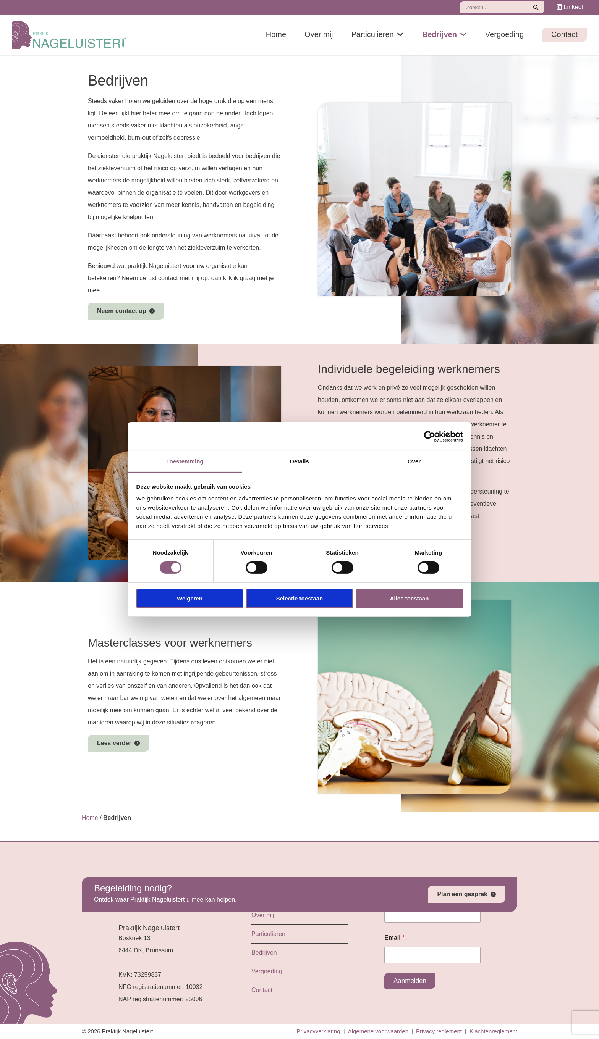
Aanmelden (409, 980)
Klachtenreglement (493, 1031)
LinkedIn (572, 7)
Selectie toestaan (299, 598)
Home (276, 34)
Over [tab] (414, 461)
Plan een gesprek (462, 894)
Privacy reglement (439, 1031)
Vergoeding (504, 34)
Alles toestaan (409, 598)
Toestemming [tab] (185, 461)
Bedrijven (439, 34)
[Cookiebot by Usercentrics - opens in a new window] (429, 436)
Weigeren (189, 598)
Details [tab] (299, 461)
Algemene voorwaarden (378, 1031)
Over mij (318, 34)
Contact (564, 34)
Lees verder (114, 743)
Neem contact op (121, 311)
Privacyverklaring (318, 1031)
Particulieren (372, 34)
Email (394, 937)
